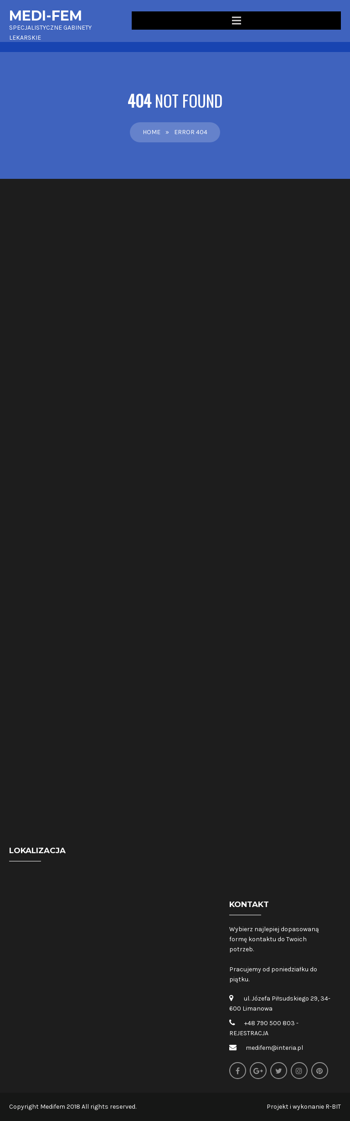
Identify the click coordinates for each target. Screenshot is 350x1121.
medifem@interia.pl (274, 1048)
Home (151, 132)
